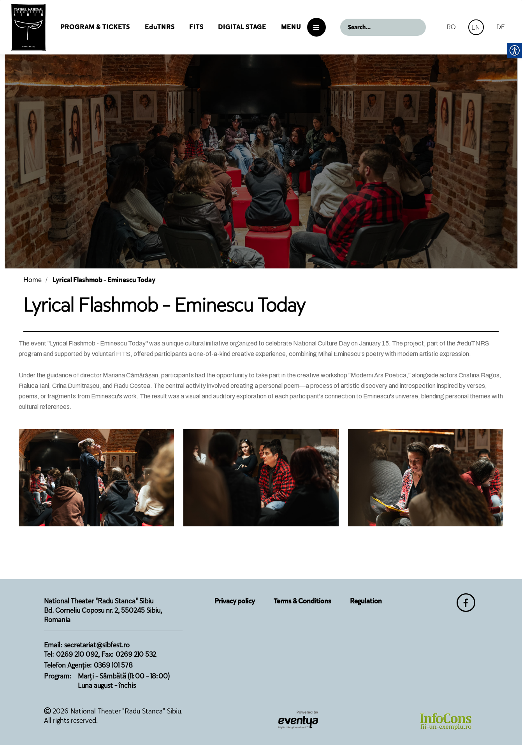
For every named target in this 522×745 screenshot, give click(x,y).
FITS (196, 27)
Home (32, 279)
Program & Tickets (95, 27)
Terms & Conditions (302, 601)
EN (475, 27)
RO (451, 27)
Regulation (366, 601)
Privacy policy (234, 601)
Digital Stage (242, 27)
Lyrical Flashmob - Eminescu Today (104, 280)
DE (500, 27)
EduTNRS (160, 27)
